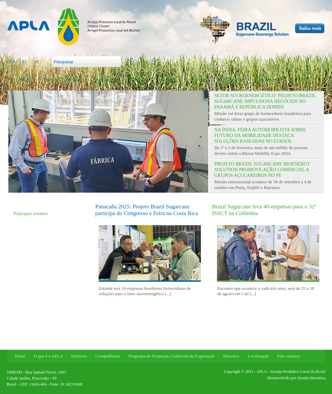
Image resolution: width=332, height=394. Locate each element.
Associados (106, 79)
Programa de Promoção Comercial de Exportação (171, 355)
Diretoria (79, 355)
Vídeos (301, 79)
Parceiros (139, 79)
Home (20, 355)
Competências (107, 355)
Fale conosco (268, 79)
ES (24, 62)
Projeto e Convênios (63, 79)
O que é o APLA (48, 355)
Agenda (169, 79)
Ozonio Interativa (311, 378)
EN (12, 62)
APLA (24, 79)
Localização (231, 79)
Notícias (198, 79)
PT (37, 62)
